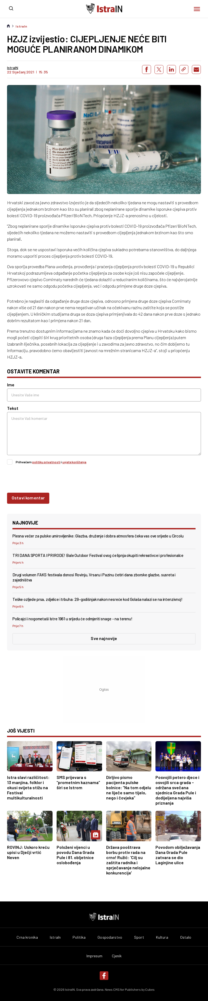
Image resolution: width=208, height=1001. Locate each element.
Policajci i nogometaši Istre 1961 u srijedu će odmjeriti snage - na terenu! (72, 618)
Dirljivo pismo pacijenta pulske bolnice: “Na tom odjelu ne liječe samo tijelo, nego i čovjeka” (128, 787)
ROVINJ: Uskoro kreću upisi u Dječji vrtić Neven (28, 852)
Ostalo (185, 937)
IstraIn (21, 26)
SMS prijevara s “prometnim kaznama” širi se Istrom (78, 782)
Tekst (12, 408)
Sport (139, 937)
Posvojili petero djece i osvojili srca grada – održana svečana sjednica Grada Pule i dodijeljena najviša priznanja (177, 790)
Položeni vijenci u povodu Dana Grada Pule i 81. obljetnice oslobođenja (75, 855)
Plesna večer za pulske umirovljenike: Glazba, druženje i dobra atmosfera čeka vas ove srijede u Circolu (98, 535)
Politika (79, 937)
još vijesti (21, 730)
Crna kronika (27, 937)
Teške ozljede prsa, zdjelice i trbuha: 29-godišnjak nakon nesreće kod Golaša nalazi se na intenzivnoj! (97, 599)
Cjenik (117, 956)
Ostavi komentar (28, 497)
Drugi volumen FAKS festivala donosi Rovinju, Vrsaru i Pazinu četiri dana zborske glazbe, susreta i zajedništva (94, 577)
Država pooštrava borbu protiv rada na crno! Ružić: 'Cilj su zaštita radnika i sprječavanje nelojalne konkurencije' (128, 860)
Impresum (94, 956)
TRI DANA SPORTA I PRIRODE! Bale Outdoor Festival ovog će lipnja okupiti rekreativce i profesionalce (97, 555)
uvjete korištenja (74, 462)
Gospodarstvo (110, 937)
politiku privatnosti (46, 462)
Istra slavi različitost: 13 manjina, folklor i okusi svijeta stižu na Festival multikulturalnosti (28, 787)
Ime (10, 384)
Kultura (162, 937)
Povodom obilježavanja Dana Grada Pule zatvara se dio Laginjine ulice (177, 855)
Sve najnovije (104, 638)
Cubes (150, 989)
